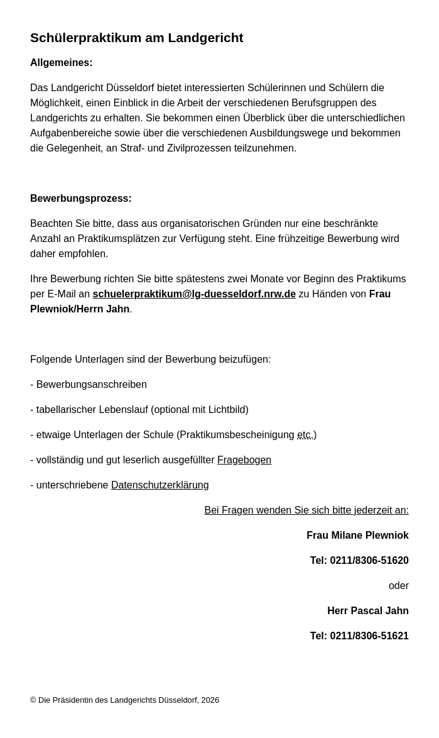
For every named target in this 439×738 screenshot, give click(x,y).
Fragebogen (244, 459)
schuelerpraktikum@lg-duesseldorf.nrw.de (194, 294)
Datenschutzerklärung (160, 485)
